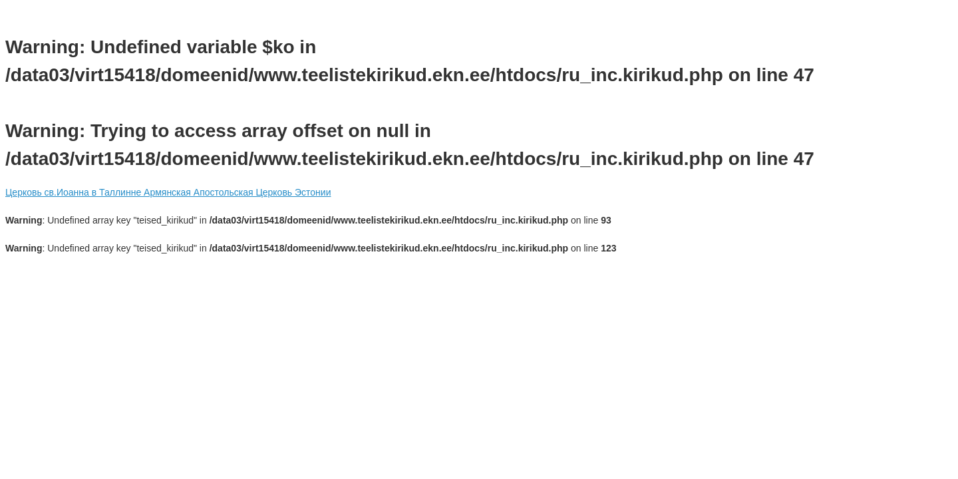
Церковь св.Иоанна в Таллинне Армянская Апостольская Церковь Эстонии (168, 192)
